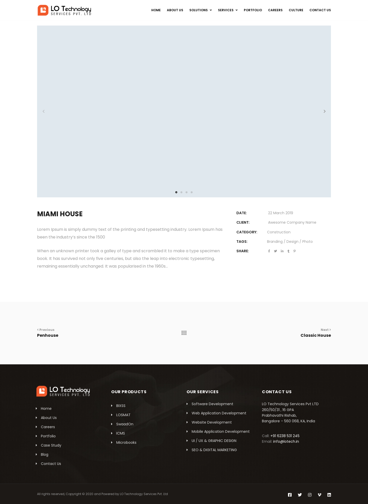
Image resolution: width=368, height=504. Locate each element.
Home (46, 408)
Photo (307, 241)
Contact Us (51, 463)
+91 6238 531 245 (285, 435)
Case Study (51, 445)
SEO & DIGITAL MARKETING (214, 449)
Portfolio (48, 436)
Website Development (212, 422)
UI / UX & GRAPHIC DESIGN (214, 440)
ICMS (120, 433)
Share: (242, 251)
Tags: (242, 241)
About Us (49, 417)
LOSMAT (123, 414)
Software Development (212, 403)
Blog (44, 454)
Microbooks (126, 442)
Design (292, 241)
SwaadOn (124, 424)
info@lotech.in (286, 441)
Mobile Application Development (221, 431)
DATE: (241, 212)
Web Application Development (219, 413)
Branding (275, 241)
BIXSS (120, 405)
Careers (48, 426)
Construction (279, 232)
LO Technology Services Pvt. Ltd (144, 494)
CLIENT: (243, 222)
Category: (246, 232)
